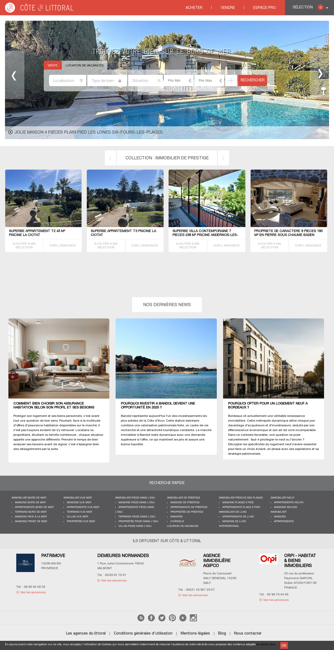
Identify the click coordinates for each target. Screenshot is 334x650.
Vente (52, 65)
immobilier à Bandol (135, 434)
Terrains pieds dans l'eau (136, 517)
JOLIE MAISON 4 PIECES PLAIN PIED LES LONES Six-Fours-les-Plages (89, 132)
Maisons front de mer (31, 521)
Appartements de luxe (238, 517)
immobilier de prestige (182, 158)
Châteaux (177, 521)
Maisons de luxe (234, 521)
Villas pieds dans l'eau (135, 526)
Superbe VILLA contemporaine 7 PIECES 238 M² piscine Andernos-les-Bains (205, 235)
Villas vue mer (77, 517)
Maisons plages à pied (238, 502)
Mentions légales (195, 633)
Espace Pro (264, 8)
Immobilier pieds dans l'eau (135, 498)
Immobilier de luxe (232, 512)
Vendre (228, 8)
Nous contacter (248, 633)
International (229, 526)
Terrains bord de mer (30, 512)
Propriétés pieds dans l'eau (138, 521)
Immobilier (278, 512)
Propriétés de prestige (186, 512)
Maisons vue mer (79, 502)
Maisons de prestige (185, 502)
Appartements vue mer (83, 507)
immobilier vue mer (77, 498)
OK (284, 645)
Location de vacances (85, 65)
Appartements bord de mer (34, 507)
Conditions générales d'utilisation (143, 633)
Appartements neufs (288, 502)
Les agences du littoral (86, 633)
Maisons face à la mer (31, 517)
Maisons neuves (285, 507)
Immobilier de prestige (183, 498)
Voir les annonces (33, 592)
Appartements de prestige (188, 507)
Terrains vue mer (79, 512)
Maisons (280, 517)
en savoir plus (266, 644)
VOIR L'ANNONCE (63, 245)
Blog (222, 633)
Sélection (308, 7)
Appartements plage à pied (241, 507)
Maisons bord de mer (30, 502)
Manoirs (176, 517)
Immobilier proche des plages (241, 498)
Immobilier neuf (282, 498)
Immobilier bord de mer (29, 498)
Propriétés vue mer (81, 521)
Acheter (194, 8)
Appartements (284, 521)
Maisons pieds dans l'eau (136, 502)
